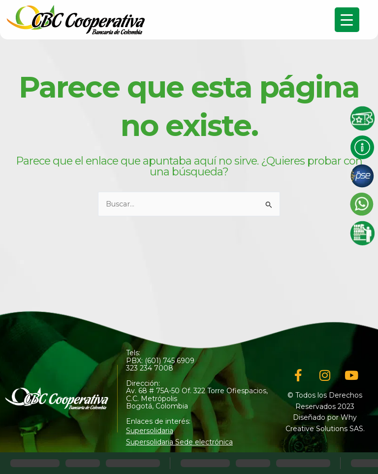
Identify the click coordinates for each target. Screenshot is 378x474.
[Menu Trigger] (347, 19)
